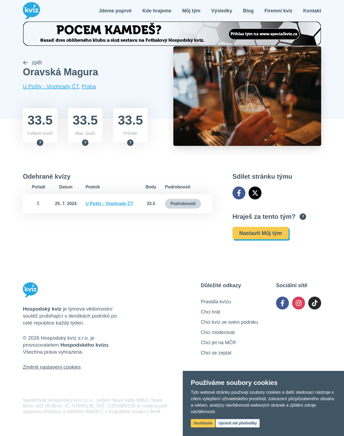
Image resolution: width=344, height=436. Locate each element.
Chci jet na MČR (218, 342)
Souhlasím (203, 423)
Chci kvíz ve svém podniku (229, 322)
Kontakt (312, 10)
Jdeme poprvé (115, 10)
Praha (89, 87)
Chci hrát (210, 312)
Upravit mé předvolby (237, 423)
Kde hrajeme (156, 10)
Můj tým (191, 10)
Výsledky (221, 10)
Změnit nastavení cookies (52, 367)
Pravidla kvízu (216, 301)
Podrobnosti (183, 203)
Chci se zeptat (216, 353)
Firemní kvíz (278, 10)
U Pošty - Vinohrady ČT (51, 87)
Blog (248, 10)
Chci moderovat (218, 332)
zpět (32, 63)
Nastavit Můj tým (260, 233)
